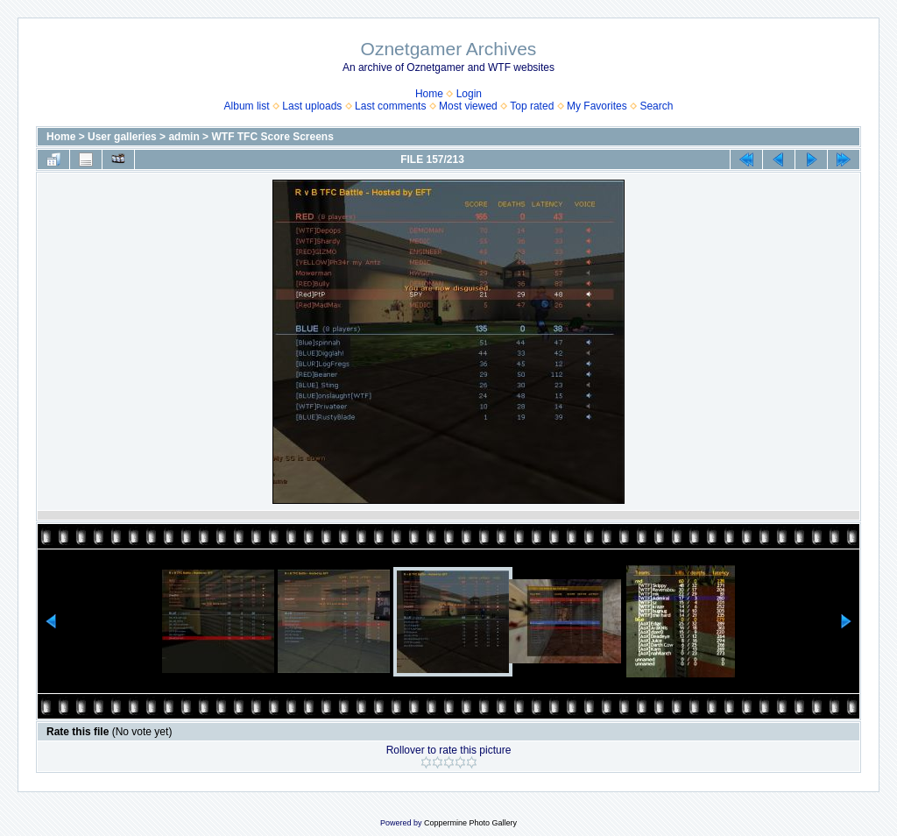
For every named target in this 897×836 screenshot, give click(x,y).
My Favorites (597, 106)
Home (429, 94)
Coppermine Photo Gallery (470, 822)
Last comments (390, 106)
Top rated (532, 106)
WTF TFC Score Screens (272, 137)
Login (469, 94)
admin (183, 137)
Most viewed (468, 106)
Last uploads (312, 106)
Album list (247, 106)
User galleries (122, 137)
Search (656, 106)
